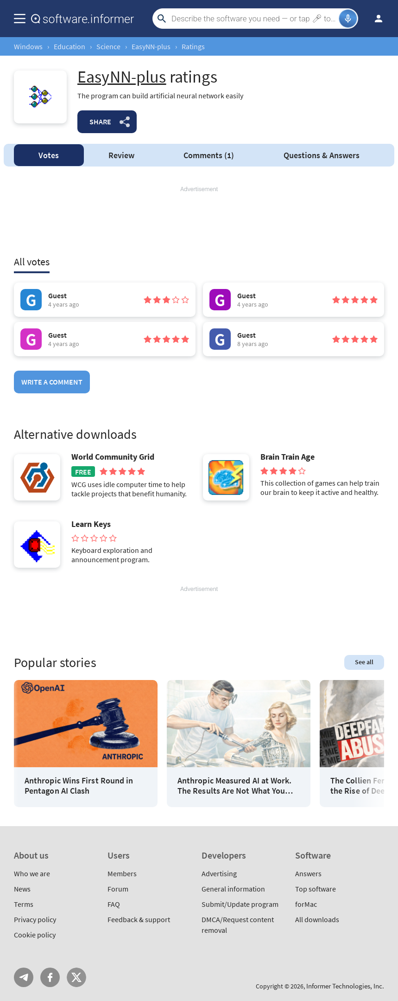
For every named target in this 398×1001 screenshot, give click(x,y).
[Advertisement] (199, 221)
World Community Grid (112, 457)
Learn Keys (91, 524)
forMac (306, 904)
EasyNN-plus (151, 46)
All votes (32, 261)
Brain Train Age (287, 457)
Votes (48, 155)
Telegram (23, 977)
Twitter (76, 977)
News (22, 888)
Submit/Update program (240, 904)
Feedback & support (138, 919)
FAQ (113, 904)
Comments (208, 155)
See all (364, 662)
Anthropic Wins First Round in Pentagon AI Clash (79, 786)
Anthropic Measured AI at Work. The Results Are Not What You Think (234, 786)
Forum (117, 888)
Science (108, 46)
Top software (315, 888)
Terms (23, 904)
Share (100, 121)
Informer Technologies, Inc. (345, 986)
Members (122, 873)
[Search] (254, 18)
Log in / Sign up (374, 18)
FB (50, 977)
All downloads (317, 919)
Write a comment (51, 381)
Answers (322, 155)
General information (233, 888)
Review (121, 155)
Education (69, 46)
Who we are (32, 873)
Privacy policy (35, 919)
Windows (28, 46)
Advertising (219, 873)
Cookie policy (35, 934)
